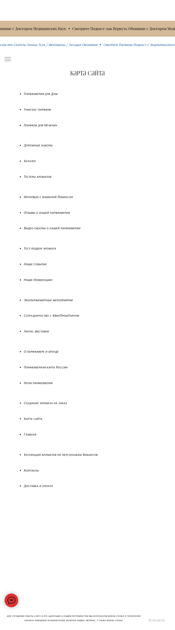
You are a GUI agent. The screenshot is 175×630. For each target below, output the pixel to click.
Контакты (31, 470)
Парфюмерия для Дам (40, 93)
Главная (30, 434)
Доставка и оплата (38, 485)
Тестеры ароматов (37, 176)
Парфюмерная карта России (45, 367)
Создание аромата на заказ (45, 402)
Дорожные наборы (38, 145)
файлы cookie (114, 620)
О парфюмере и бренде (41, 351)
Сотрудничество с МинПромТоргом (51, 315)
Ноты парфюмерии (38, 382)
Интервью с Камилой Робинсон (48, 196)
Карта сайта (33, 418)
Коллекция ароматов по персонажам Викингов (61, 454)
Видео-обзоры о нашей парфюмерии (52, 228)
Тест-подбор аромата (40, 248)
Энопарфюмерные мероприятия (48, 300)
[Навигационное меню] (8, 59)
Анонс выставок (36, 331)
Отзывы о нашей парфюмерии (47, 212)
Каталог (30, 160)
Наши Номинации (38, 279)
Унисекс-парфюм (37, 109)
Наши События (35, 264)
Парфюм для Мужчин (40, 125)
